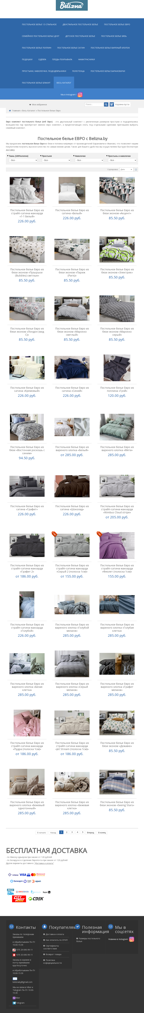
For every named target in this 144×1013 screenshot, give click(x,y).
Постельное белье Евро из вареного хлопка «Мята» (117, 442)
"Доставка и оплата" (44, 846)
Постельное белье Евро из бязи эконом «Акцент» (117, 211)
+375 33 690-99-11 (23, 937)
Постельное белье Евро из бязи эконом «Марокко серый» (117, 328)
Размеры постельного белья (88, 922)
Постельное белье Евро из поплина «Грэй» (117, 384)
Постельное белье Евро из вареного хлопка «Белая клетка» (27, 674)
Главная (16, 110)
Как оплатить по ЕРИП (57, 922)
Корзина (117, 104)
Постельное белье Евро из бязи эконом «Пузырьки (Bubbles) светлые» (27, 271)
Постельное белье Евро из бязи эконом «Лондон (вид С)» (27, 328)
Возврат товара (53, 937)
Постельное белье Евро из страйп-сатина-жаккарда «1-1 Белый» (27, 213)
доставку (10, 149)
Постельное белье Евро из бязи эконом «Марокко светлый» (72, 328)
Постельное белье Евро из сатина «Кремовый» (27, 384)
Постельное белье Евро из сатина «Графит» (27, 500)
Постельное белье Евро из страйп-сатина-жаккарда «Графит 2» (27, 559)
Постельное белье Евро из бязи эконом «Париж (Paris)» (72, 271)
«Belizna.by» (81, 997)
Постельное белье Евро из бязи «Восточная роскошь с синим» (27, 444)
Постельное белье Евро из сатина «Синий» (72, 384)
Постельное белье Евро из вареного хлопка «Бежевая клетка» (72, 789)
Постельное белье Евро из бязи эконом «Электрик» (117, 269)
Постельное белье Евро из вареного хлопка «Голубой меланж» (72, 616)
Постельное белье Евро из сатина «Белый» (72, 211)
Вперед (90, 815)
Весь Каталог (28, 110)
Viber (16, 980)
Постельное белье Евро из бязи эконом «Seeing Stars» (117, 788)
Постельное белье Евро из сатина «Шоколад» (72, 500)
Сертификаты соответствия (51, 930)
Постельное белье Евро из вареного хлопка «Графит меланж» (117, 674)
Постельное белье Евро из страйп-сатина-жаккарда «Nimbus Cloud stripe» (117, 501)
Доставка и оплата (55, 917)
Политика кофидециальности (52, 944)
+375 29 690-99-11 (23, 932)
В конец (102, 815)
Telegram (18, 985)
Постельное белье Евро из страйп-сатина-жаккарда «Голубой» (27, 616)
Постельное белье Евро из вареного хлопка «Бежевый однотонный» (27, 789)
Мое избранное (39, 104)
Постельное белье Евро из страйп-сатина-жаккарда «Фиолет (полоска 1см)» (117, 559)
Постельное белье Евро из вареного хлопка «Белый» (72, 442)
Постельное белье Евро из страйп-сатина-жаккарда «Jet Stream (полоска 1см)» (72, 732)
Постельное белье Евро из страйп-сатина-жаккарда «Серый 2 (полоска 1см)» (72, 559)
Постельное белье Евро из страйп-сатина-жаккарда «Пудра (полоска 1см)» (27, 732)
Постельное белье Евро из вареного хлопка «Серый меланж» (72, 674)
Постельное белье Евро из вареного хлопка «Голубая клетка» (117, 616)
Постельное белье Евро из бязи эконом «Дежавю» (117, 730)
